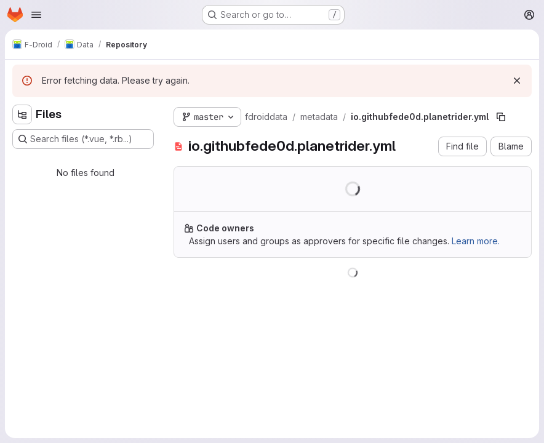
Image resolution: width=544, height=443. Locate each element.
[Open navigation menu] (36, 15)
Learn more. (476, 241)
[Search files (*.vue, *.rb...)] (83, 139)
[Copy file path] (501, 117)
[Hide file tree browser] (22, 114)
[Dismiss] (517, 80)
